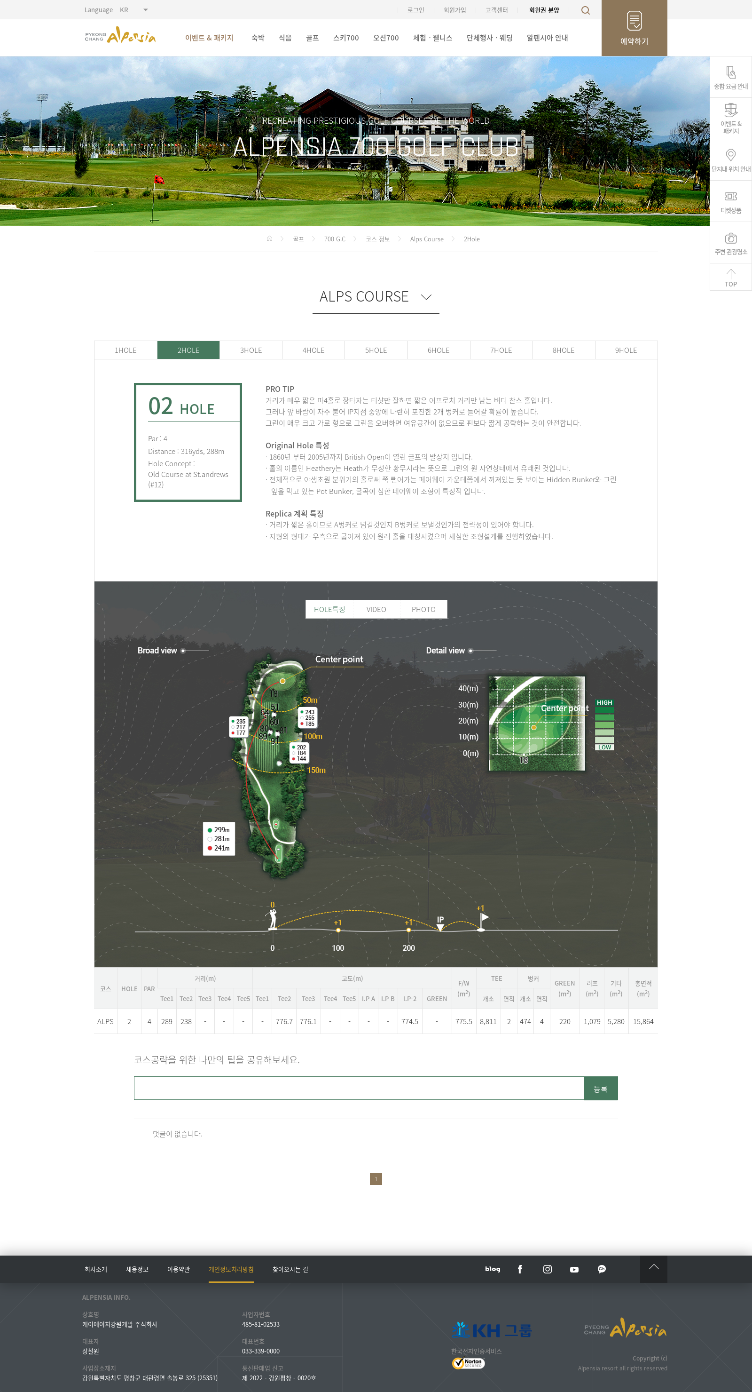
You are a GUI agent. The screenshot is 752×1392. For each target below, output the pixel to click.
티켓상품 (731, 209)
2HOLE (189, 350)
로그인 (415, 9)
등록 (601, 1088)
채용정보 (137, 1269)
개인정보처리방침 (231, 1269)
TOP (731, 283)
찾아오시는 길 (290, 1269)
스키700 (346, 37)
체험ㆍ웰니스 (433, 37)
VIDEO (376, 609)
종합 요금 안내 (731, 85)
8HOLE (564, 350)
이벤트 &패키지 (731, 126)
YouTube (574, 1269)
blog (493, 1269)
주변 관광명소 (731, 251)
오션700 (386, 37)
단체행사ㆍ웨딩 (490, 37)
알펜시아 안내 (547, 37)
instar (547, 1269)
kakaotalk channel (602, 1269)
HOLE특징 (329, 609)
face (520, 1269)
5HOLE (376, 350)
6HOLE (439, 350)
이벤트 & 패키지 (209, 37)
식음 (285, 37)
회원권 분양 (544, 9)
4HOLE (314, 350)
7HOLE (501, 350)
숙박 (258, 37)
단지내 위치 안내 (731, 168)
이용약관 (178, 1269)
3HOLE (251, 350)
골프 (312, 37)
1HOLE (126, 350)
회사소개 (96, 1269)
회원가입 (455, 9)
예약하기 (634, 41)
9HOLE (626, 350)
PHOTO (424, 609)
